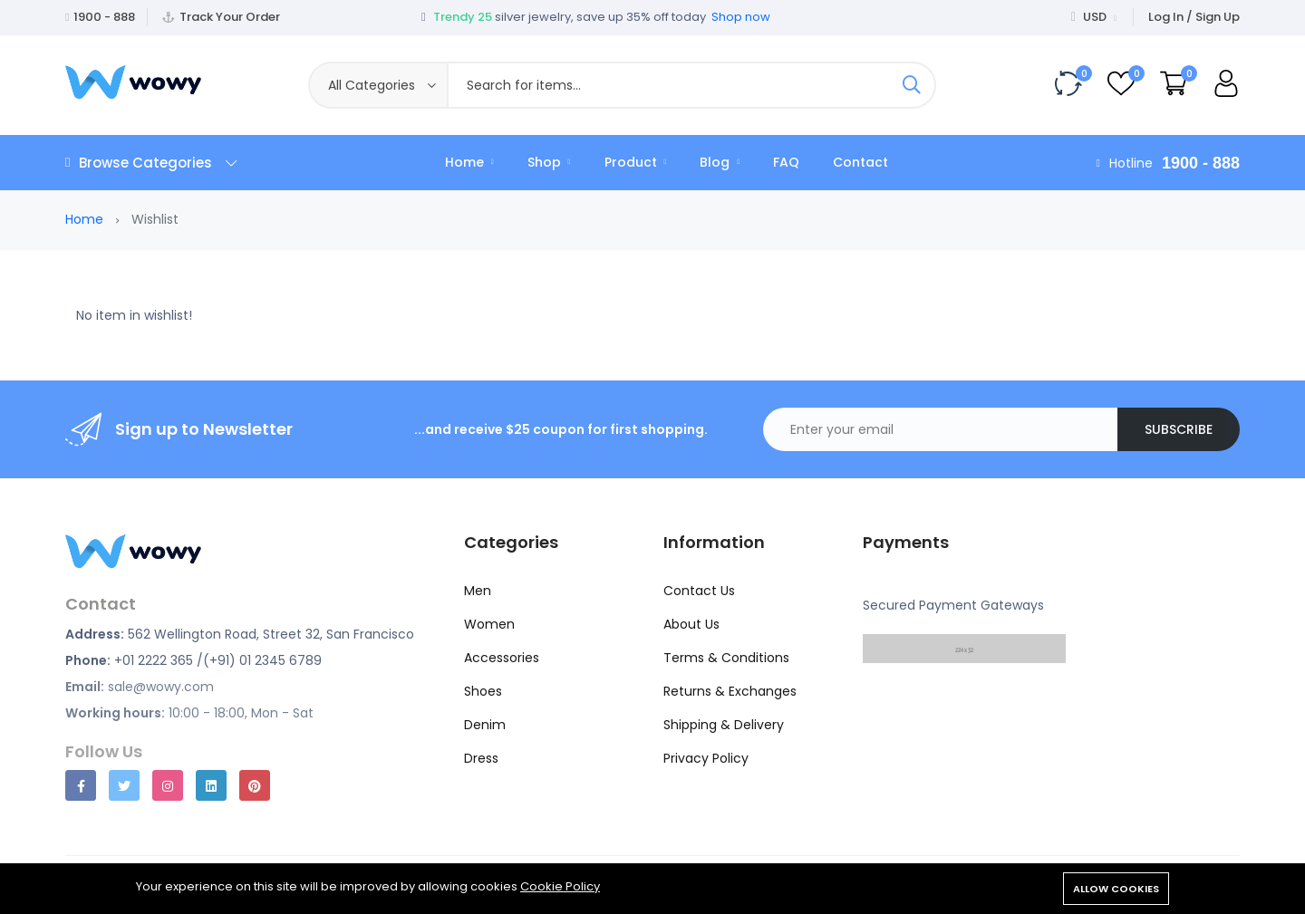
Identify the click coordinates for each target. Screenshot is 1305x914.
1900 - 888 (104, 16)
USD (1093, 16)
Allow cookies (1116, 888)
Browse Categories (151, 162)
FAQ (786, 162)
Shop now (740, 16)
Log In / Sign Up (1194, 16)
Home (469, 162)
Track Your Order (229, 16)
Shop (549, 162)
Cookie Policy (560, 886)
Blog (720, 162)
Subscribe (1179, 429)
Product (635, 162)
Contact (860, 162)
